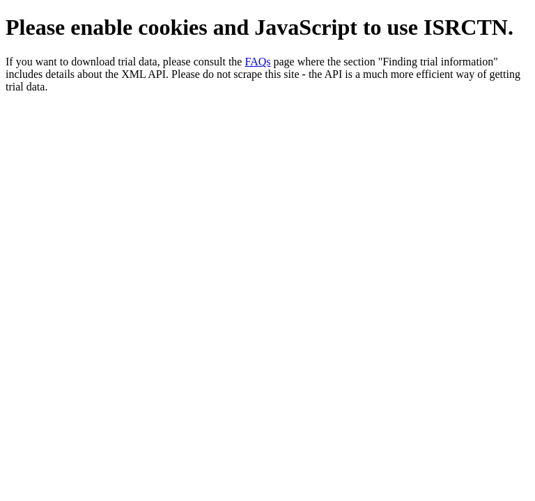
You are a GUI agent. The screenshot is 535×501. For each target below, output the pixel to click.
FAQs (257, 61)
